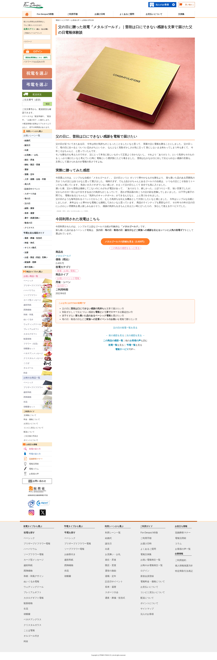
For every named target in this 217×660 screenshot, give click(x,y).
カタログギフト (30, 334)
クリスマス (29, 228)
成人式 (27, 184)
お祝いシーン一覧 (32, 135)
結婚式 (27, 140)
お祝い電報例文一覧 (150, 560)
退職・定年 (29, 174)
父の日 (27, 203)
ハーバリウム (29, 290)
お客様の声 (34, 474)
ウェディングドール (32, 324)
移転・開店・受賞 (32, 165)
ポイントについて (30, 440)
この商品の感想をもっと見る (125, 248)
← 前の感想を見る (115, 335)
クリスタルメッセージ (33, 358)
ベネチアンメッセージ (33, 353)
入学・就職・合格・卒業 (35, 179)
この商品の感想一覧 (113, 340)
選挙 (26, 169)
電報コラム (34, 469)
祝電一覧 (112, 345)
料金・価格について (31, 419)
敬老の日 (28, 223)
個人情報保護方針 (184, 565)
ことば (26, 363)
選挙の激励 (110, 571)
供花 (25, 402)
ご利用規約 (180, 560)
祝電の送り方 (35, 449)
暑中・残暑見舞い (32, 218)
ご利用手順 (72, 14)
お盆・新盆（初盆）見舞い (36, 257)
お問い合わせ (37, 481)
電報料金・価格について (152, 581)
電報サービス (122, 349)
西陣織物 (27, 310)
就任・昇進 (29, 160)
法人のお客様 (162, 4)
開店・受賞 (110, 565)
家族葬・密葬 (30, 262)
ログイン (144, 571)
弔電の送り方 (35, 454)
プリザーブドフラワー (33, 285)
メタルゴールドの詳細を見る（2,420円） (125, 241)
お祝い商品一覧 (31, 276)
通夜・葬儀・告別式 (33, 238)
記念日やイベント (32, 189)
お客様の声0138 (88, 20)
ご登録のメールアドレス (33, 33)
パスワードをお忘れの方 (34, 62)
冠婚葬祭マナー (36, 459)
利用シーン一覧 (113, 533)
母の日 (27, 198)
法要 (26, 252)
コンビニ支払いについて (32, 428)
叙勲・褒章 (29, 208)
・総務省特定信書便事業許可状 (37, 495)
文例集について (29, 415)
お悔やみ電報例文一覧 (151, 565)
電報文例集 (146, 554)
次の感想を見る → (135, 335)
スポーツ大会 (30, 194)
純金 (25, 373)
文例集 (181, 14)
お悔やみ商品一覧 (32, 377)
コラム (178, 543)
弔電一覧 (131, 345)
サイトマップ (147, 608)
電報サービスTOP (62, 20)
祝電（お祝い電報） (67, 271)
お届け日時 (100, 14)
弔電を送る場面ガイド (34, 233)
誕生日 (27, 145)
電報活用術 (34, 464)
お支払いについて (154, 14)
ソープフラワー (30, 295)
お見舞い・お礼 (31, 155)
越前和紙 (27, 305)
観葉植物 (27, 339)
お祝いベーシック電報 (68, 278)
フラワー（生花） (31, 344)
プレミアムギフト (31, 329)
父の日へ (61, 286)
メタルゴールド (63, 256)
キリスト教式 (30, 248)
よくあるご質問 (127, 14)
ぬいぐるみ (28, 319)
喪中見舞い (29, 267)
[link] (43, 503)
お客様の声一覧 (183, 549)
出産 (26, 150)
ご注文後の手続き (30, 436)
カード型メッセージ (32, 300)
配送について (28, 432)
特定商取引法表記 (184, 571)
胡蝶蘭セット (29, 348)
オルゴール (28, 368)
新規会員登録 (147, 576)
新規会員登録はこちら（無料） (37, 57)
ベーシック (28, 280)
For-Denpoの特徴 (45, 14)
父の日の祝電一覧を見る (125, 327)
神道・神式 (29, 243)
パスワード (28, 42)
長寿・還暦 (29, 213)
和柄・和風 (28, 314)
